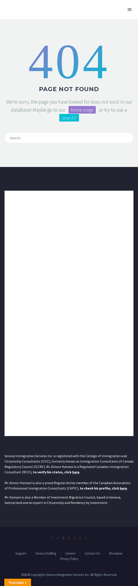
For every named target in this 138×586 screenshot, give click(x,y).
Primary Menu (130, 9)
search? (69, 117)
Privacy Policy (69, 559)
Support (21, 553)
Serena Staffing (46, 553)
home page (82, 109)
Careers (70, 553)
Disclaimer (116, 553)
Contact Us (92, 553)
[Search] (69, 137)
